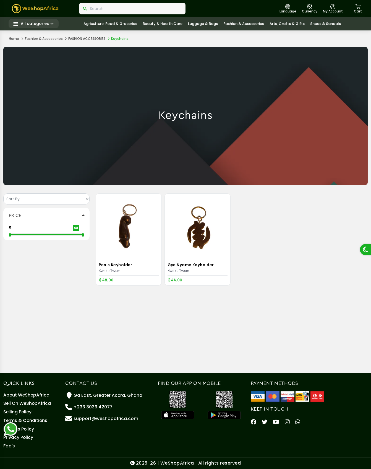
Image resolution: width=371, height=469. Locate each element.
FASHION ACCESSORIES (86, 38)
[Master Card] (272, 393)
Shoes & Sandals (325, 24)
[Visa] (258, 393)
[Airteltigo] (287, 393)
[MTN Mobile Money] (302, 393)
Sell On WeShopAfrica (27, 401)
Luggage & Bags (203, 24)
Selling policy (17, 410)
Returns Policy (19, 428)
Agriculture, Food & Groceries (110, 24)
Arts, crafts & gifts (287, 24)
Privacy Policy (18, 437)
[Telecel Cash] (317, 393)
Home (14, 38)
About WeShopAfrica (26, 393)
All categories (34, 24)
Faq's (9, 446)
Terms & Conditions (25, 419)
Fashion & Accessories (244, 24)
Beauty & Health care (163, 24)
